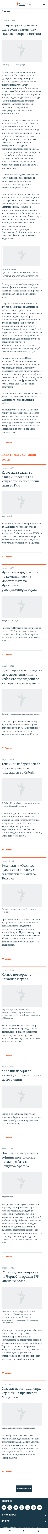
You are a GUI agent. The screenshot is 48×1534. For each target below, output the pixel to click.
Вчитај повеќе (24, 1488)
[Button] (7, 443)
